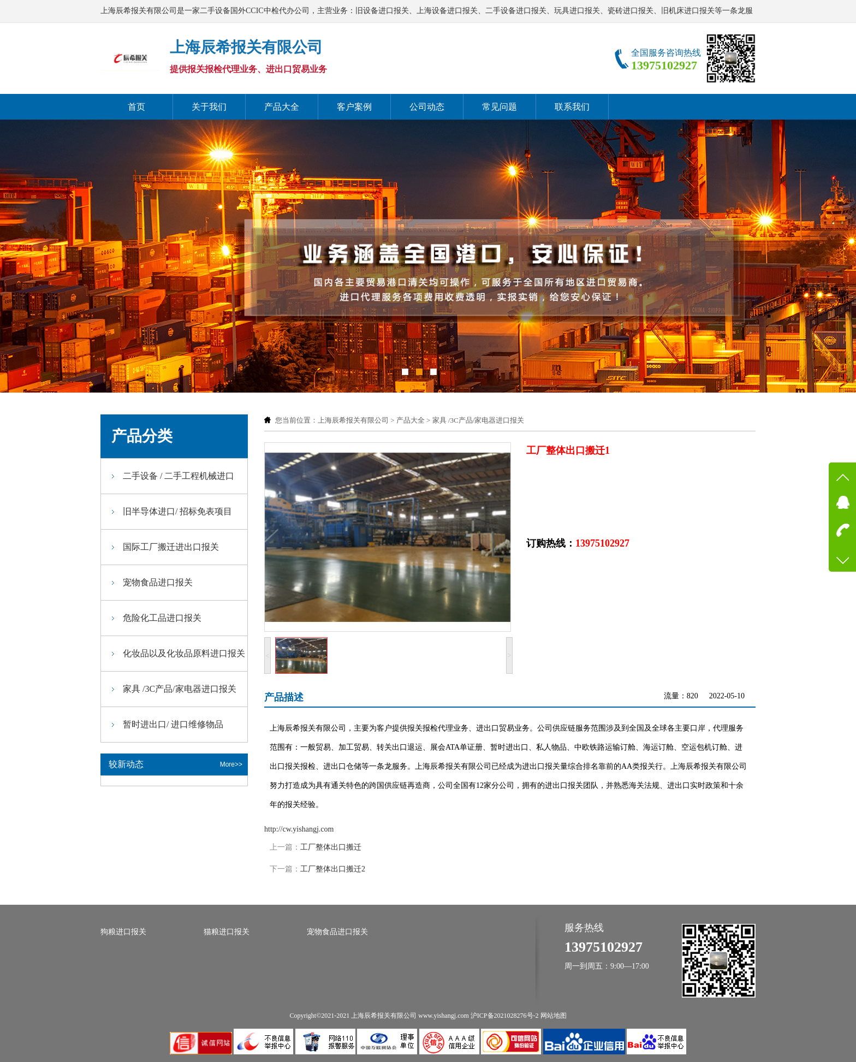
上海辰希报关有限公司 (353, 420)
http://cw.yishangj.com (299, 829)
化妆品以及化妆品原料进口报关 (184, 653)
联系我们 (572, 106)
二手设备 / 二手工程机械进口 (178, 475)
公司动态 (426, 106)
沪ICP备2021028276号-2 (505, 1015)
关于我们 (209, 106)
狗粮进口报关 (123, 932)
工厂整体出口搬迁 (330, 847)
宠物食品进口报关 (158, 582)
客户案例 (354, 106)
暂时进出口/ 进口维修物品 (173, 724)
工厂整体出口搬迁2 (332, 869)
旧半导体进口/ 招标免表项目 (177, 511)
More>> (231, 764)
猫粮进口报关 (226, 932)
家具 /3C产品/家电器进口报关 (478, 420)
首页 (136, 106)
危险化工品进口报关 (162, 617)
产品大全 (281, 106)
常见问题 (499, 106)
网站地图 (553, 1015)
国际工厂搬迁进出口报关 (171, 546)
